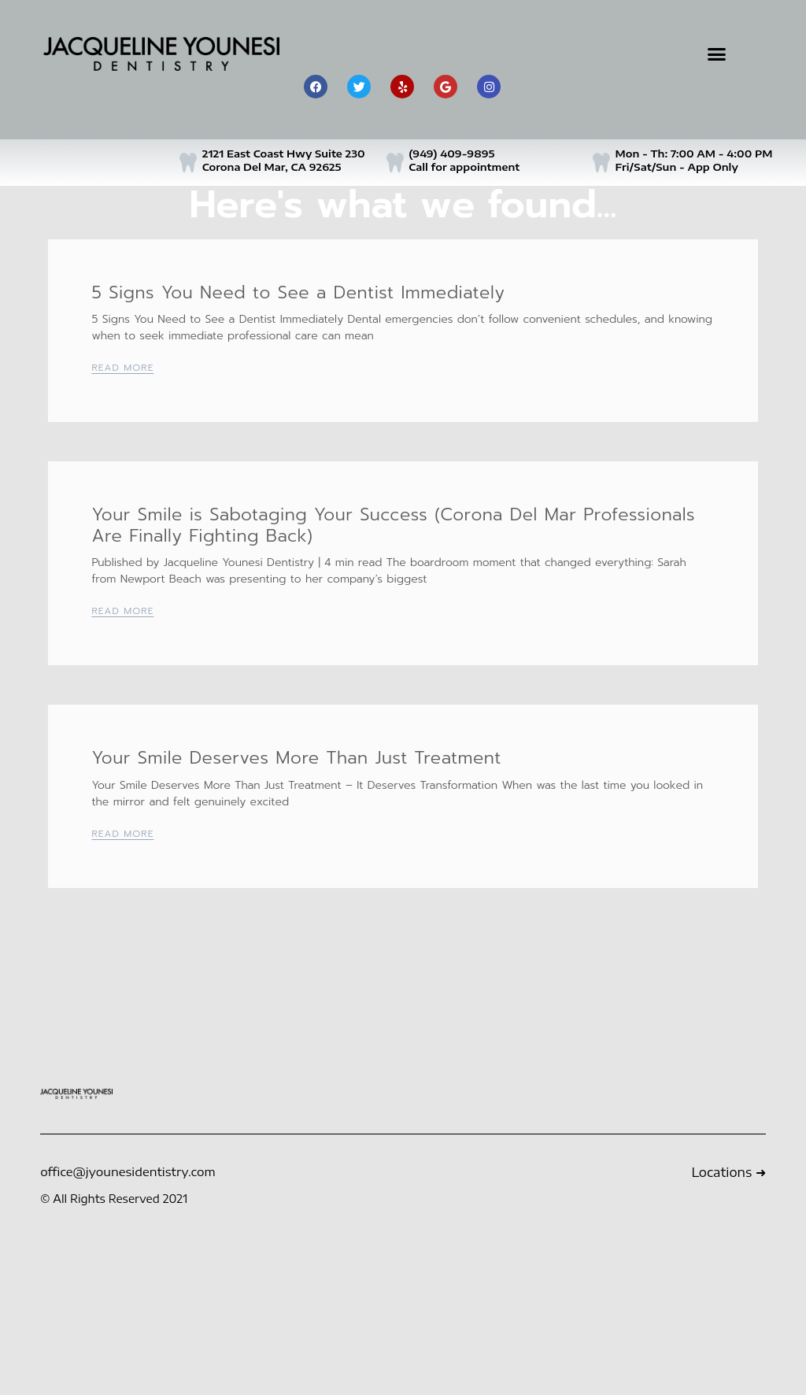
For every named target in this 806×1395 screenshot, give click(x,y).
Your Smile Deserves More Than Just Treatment (296, 758)
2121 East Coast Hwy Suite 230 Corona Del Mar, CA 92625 (283, 160)
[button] (716, 54)
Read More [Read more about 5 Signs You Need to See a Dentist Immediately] (122, 368)
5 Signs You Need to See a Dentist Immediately (298, 292)
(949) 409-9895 (451, 153)
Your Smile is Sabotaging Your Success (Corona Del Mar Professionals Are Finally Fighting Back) (393, 524)
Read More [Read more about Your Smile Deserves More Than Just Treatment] (122, 834)
